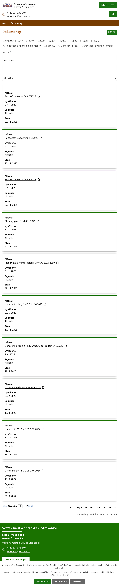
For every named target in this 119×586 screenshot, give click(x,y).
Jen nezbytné (60, 581)
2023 (74, 40)
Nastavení (77, 581)
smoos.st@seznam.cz (18, 16)
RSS (111, 32)
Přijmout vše (43, 581)
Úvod (4, 23)
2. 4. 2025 (10, 354)
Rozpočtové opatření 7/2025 (22, 96)
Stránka (12, 506)
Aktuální (9, 113)
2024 (85, 40)
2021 (52, 40)
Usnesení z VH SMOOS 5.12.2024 (24, 429)
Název (5, 52)
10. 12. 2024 (11, 437)
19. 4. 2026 (10, 371)
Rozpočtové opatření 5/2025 (22, 179)
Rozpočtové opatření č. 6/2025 (23, 137)
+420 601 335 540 (16, 12)
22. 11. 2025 (11, 121)
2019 (31, 40)
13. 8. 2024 (10, 479)
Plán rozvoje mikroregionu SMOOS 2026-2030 (31, 262)
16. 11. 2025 (11, 329)
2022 (63, 40)
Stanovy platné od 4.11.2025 (22, 221)
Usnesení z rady (69, 45)
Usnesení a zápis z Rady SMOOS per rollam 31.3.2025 (36, 345)
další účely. (59, 568)
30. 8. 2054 (10, 496)
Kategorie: (8, 40)
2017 (20, 40)
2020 (42, 40)
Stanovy (50, 45)
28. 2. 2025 (10, 395)
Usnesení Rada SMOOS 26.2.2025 (24, 387)
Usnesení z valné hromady (98, 45)
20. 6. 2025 (10, 312)
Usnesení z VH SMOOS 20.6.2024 (24, 470)
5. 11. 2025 (10, 104)
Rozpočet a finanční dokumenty (23, 45)
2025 (96, 40)
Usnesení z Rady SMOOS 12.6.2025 (25, 304)
